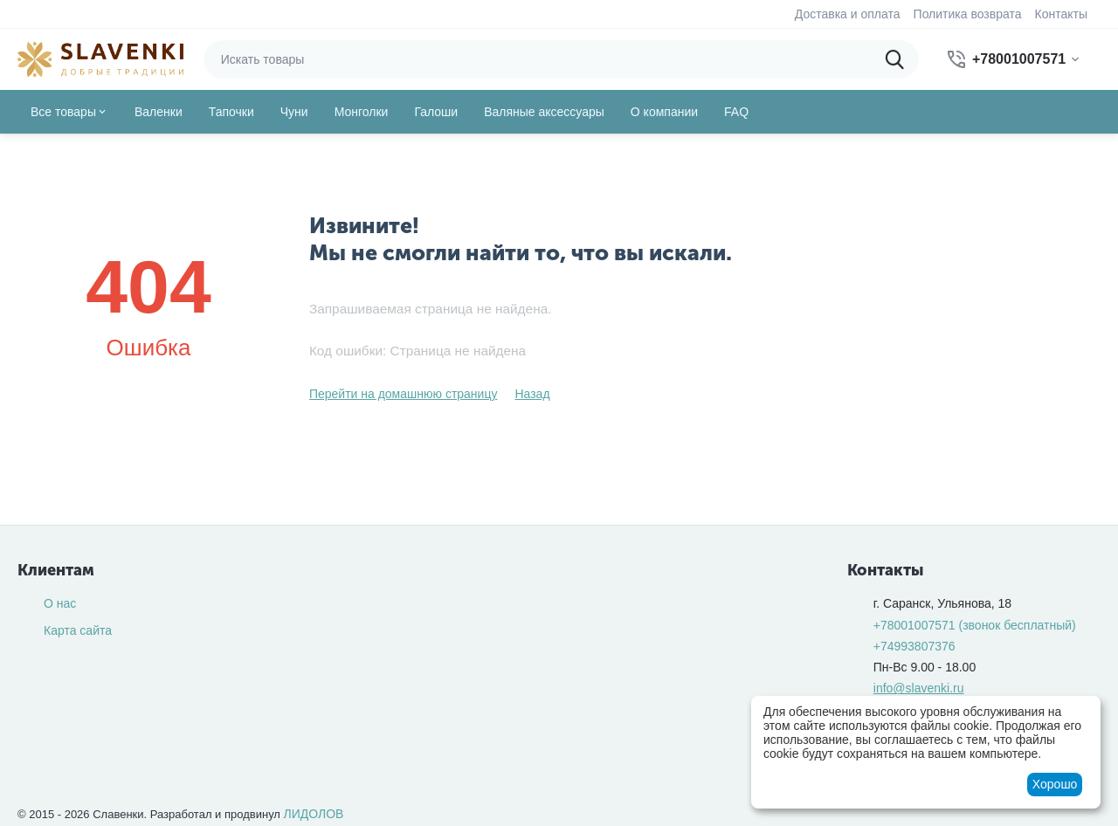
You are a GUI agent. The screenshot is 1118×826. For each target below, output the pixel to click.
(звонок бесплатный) (974, 625)
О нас (60, 603)
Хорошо (1055, 784)
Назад (531, 394)
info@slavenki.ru (918, 688)
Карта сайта (78, 630)
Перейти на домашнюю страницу (403, 394)
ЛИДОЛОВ (314, 814)
